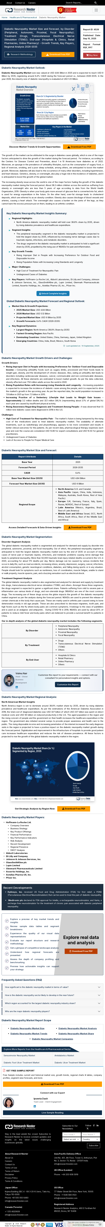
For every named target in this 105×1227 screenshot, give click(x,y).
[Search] (95, 3)
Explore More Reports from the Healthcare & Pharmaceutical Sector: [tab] (37, 1049)
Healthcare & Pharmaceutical (23, 17)
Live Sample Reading (52, 1112)
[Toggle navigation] (96, 10)
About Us (9, 1158)
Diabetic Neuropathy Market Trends (29, 1033)
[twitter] (88, 1128)
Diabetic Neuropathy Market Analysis (78, 1028)
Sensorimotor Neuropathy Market (19, 1055)
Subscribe (93, 1145)
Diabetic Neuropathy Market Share (76, 1033)
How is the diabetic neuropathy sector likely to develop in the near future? (39, 995)
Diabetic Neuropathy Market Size (27, 1028)
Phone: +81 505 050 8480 (16, 1198)
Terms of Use (11, 1168)
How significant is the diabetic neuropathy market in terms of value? (36, 987)
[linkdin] (98, 1125)
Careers (32, 3)
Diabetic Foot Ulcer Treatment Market (21, 1062)
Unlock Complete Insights (53, 293)
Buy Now (92, 55)
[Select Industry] (71, 1139)
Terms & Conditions (13, 1181)
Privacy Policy (11, 1178)
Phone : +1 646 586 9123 (65, 1195)
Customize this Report (67, 684)
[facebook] (94, 1125)
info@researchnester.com (65, 1164)
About (9, 3)
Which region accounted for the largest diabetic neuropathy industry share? (40, 1003)
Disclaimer (9, 1174)
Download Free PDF (58, 54)
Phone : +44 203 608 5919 (66, 1174)
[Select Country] (90, 1139)
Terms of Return (12, 1171)
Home (4, 17)
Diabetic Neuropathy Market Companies (52, 1039)
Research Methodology (20, 54)
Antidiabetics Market (64, 1055)
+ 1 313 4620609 (12, 1211)
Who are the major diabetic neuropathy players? (27, 1011)
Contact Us (20, 3)
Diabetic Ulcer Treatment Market (70, 1062)
